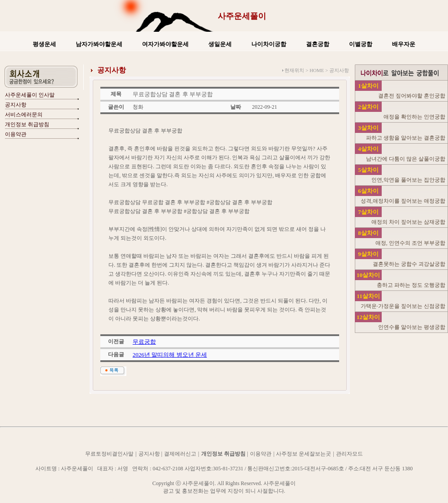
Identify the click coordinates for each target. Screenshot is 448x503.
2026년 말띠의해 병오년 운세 (170, 354)
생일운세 (220, 44)
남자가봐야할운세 (99, 44)
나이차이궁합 (268, 44)
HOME (317, 70)
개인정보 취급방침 (27, 124)
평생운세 (44, 44)
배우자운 (403, 44)
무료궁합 (144, 341)
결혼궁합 (317, 44)
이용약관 (15, 134)
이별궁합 (360, 44)
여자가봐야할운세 (165, 44)
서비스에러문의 (24, 114)
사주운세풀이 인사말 (30, 95)
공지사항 (15, 105)
